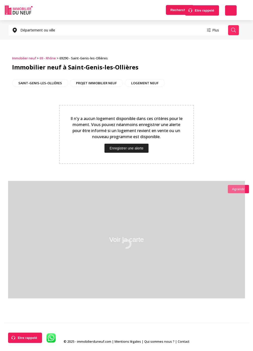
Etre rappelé (204, 10)
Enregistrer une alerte (126, 148)
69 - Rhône (48, 58)
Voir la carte (126, 239)
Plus (212, 30)
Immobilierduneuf (18, 10)
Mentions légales (128, 340)
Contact (184, 340)
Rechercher (166, 10)
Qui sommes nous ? (159, 340)
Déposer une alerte (231, 10)
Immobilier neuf (24, 58)
